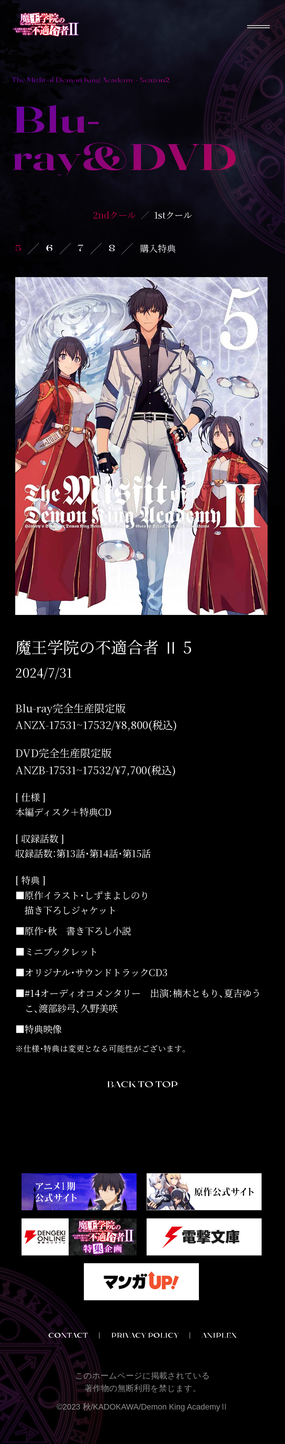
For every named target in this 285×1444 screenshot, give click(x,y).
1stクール (173, 214)
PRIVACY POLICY (145, 1335)
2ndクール (114, 214)
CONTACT (68, 1335)
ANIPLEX (219, 1335)
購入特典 (158, 248)
